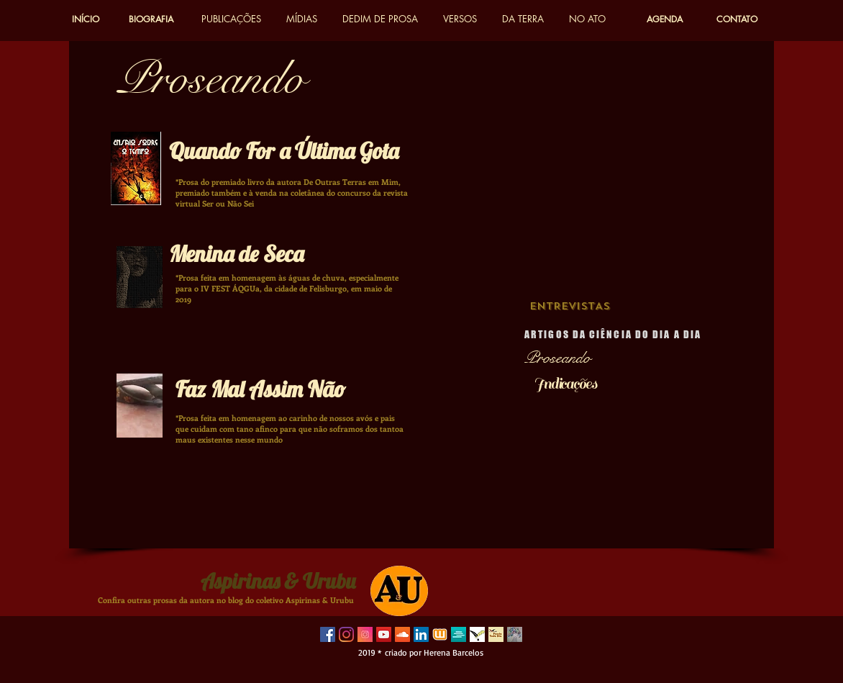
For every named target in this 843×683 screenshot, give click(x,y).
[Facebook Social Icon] (327, 634)
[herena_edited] (514, 634)
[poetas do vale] (477, 634)
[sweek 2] (458, 634)
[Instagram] (346, 634)
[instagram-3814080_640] (365, 634)
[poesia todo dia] (495, 634)
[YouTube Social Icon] (383, 634)
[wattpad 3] (439, 634)
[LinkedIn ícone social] (421, 634)
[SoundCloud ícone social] (402, 634)
